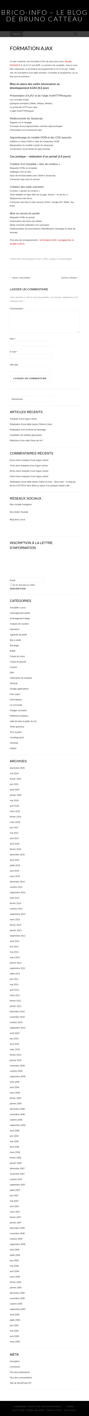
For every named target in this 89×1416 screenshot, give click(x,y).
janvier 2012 (16, 963)
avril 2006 (14, 1271)
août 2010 (14, 1033)
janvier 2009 (16, 1103)
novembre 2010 (17, 1017)
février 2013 (15, 925)
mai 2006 (14, 1266)
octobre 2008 (16, 1119)
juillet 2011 (15, 973)
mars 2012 (15, 957)
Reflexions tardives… (20, 716)
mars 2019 (15, 811)
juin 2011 (14, 979)
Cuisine (13, 667)
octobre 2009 (16, 1071)
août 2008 (14, 1130)
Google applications (19, 688)
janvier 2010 (16, 1060)
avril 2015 (14, 871)
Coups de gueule (18, 661)
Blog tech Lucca (17, 519)
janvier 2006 (16, 1287)
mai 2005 (14, 1331)
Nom (13, 339)
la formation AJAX (47, 240)
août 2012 (14, 941)
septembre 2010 (17, 1027)
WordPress (54, 1406)
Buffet (13, 651)
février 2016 (15, 849)
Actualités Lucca (18, 607)
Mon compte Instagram (21, 504)
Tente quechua (17, 726)
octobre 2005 (16, 1304)
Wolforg (70, 1410)
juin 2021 (14, 784)
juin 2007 (14, 1195)
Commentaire (17, 308)
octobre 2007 (16, 1179)
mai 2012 (14, 952)
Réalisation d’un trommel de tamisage (28, 429)
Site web (14, 364)
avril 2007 (14, 1206)
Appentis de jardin (18, 634)
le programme (64, 240)
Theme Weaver (34, 1410)
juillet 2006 (15, 1255)
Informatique (28, 259)
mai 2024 (14, 773)
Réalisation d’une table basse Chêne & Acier (31, 424)
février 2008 (15, 1157)
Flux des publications (20, 1372)
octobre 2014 (16, 887)
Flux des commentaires (21, 1377)
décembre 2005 (17, 1293)
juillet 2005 (15, 1320)
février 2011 (15, 1000)
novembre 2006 (17, 1233)
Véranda (14, 743)
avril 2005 (14, 1336)
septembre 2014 (17, 892)
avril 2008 (14, 1147)
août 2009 (14, 1082)
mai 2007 (14, 1201)
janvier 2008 (16, 1163)
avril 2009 (14, 1087)
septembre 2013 (17, 914)
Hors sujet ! (15, 694)
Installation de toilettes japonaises (26, 435)
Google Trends (70, 278)
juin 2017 (14, 827)
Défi (12, 672)
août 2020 (14, 789)
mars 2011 (15, 995)
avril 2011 (14, 990)
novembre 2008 (17, 1114)
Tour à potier (16, 732)
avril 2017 (14, 838)
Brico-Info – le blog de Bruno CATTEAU (44, 15)
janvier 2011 (16, 1006)
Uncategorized (17, 737)
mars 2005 (15, 1341)
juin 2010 (14, 1038)
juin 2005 (14, 1325)
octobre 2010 (16, 1022)
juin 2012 (14, 946)
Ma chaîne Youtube (19, 512)
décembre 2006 (17, 1228)
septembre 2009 (17, 1076)
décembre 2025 (17, 768)
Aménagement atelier (20, 613)
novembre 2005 (17, 1298)
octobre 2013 (16, 908)
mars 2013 (15, 919)
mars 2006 (15, 1276)
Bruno (13, 460)
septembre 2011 (17, 968)
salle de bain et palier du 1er (23, 721)
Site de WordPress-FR (20, 1383)
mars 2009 (15, 1092)
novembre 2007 (17, 1174)
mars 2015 (15, 876)
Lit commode (16, 705)
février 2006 (15, 1282)
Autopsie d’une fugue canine (23, 419)
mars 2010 (15, 1049)
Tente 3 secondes (20, 278)
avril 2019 (14, 806)
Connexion (15, 1366)
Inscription (15, 1361)
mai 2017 (14, 833)
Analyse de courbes (19, 624)
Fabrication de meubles (21, 678)
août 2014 (14, 898)
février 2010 (15, 1055)
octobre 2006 (16, 1239)
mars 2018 (15, 822)
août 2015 (14, 860)
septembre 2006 (17, 1244)
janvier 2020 (16, 795)
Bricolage (14, 645)
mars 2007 (15, 1212)
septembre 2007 (17, 1184)
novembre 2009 (17, 1065)
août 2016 (14, 843)
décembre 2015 (17, 854)
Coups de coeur (17, 656)
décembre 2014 (17, 881)
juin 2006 (14, 1260)
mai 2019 (14, 800)
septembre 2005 (17, 1309)
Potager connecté (18, 710)
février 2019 (15, 816)
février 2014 (15, 903)
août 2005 (14, 1314)
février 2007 (15, 1217)
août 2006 (14, 1249)
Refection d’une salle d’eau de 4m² (26, 440)
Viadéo (13, 748)
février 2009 (15, 1098)
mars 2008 (15, 1152)
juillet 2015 (15, 865)
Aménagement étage (20, 618)
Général (14, 683)
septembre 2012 (17, 935)
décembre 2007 (17, 1168)
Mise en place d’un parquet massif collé (51, 485)
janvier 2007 (16, 1222)
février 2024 (15, 779)
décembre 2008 (17, 1109)
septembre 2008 (17, 1125)
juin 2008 (14, 1136)
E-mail (14, 351)
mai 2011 (14, 984)
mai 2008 (14, 1141)
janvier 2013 (16, 930)
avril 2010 (14, 1044)
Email (12, 580)
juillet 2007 (15, 1190)
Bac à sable (15, 640)
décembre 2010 (17, 1011)
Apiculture (14, 629)
